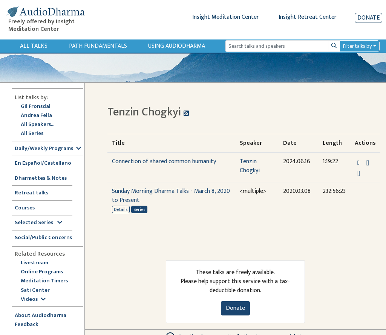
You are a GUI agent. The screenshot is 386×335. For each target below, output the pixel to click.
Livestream (34, 263)
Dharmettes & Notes (41, 178)
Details (120, 209)
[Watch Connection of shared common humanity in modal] (359, 173)
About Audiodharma (40, 315)
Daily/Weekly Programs (48, 148)
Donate (368, 18)
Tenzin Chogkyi (250, 166)
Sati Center (35, 290)
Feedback (26, 324)
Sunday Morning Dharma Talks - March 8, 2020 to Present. (171, 195)
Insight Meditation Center (225, 17)
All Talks (33, 46)
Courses (25, 208)
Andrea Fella (36, 115)
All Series (32, 133)
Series (139, 209)
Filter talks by (357, 46)
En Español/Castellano (43, 163)
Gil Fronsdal (36, 106)
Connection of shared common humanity (164, 161)
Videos (33, 299)
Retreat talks (31, 193)
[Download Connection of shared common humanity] (368, 162)
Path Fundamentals (98, 46)
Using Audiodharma (176, 46)
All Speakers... (37, 124)
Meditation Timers (44, 281)
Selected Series (38, 222)
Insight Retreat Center (308, 17)
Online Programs (42, 272)
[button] (359, 163)
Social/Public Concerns (43, 237)
